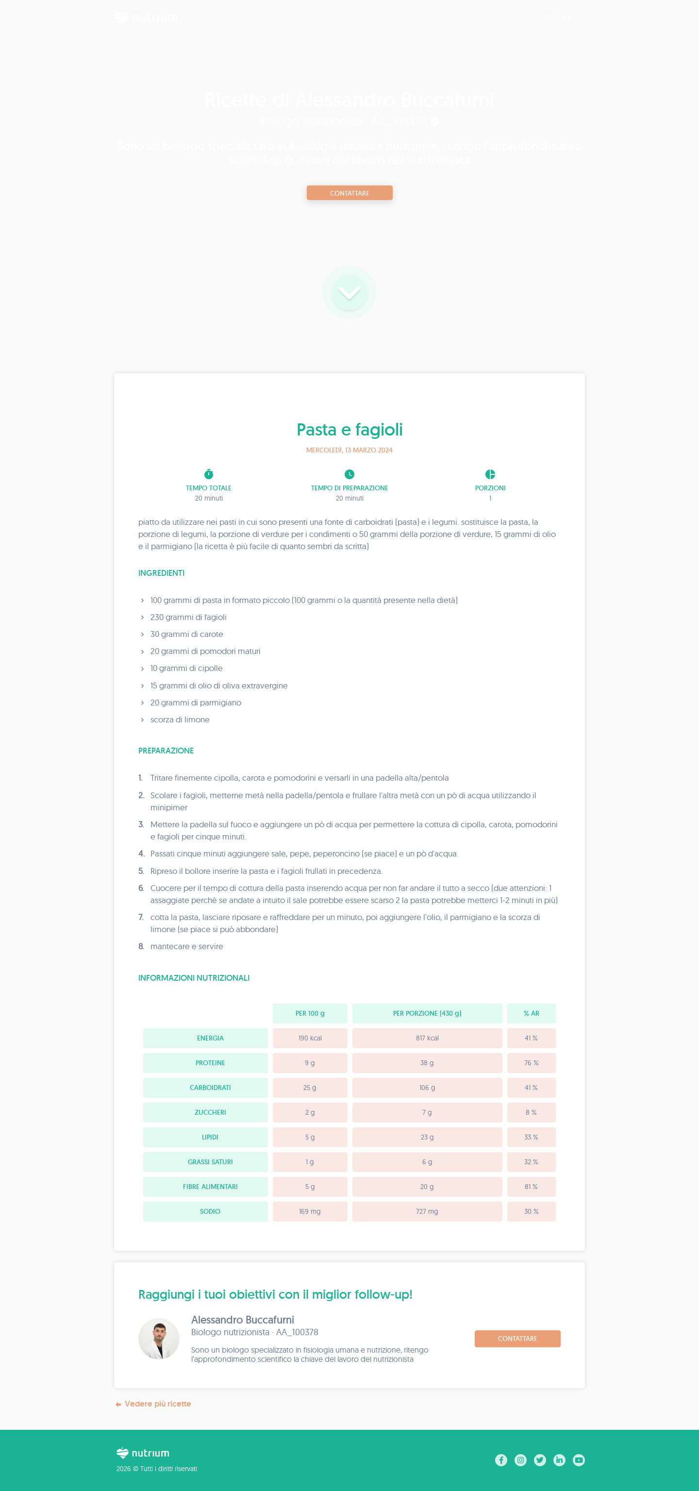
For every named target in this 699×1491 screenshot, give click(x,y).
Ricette (558, 17)
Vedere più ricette (152, 1404)
